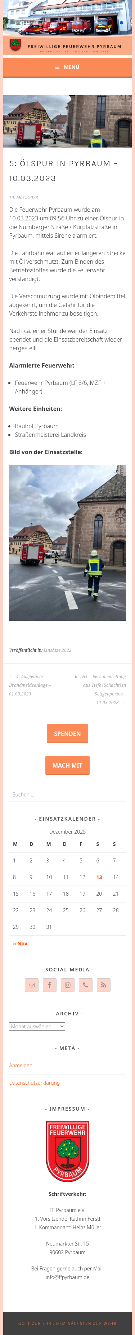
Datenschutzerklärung (34, 1082)
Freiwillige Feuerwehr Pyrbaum (75, 46)
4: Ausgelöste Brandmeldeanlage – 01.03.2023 (30, 685)
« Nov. (20, 943)
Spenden (67, 734)
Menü (71, 66)
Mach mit (67, 765)
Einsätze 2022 (58, 650)
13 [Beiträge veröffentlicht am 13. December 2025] (99, 877)
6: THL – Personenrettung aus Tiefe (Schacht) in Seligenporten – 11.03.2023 (100, 689)
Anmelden (20, 1065)
